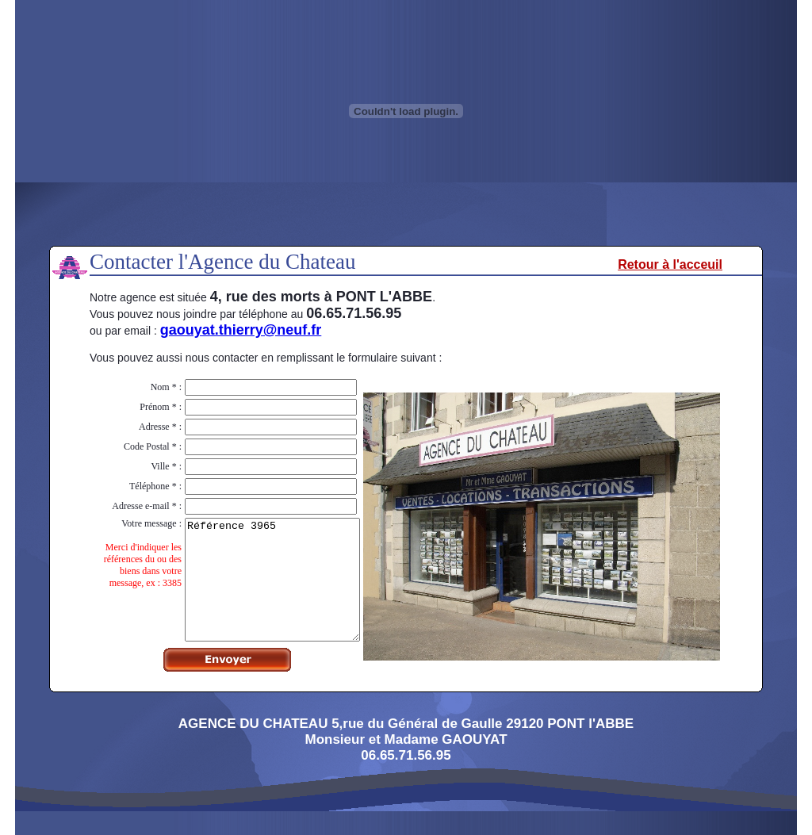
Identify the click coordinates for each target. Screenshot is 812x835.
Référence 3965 (262, 591)
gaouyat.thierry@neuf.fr (241, 330)
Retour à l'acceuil (670, 264)
